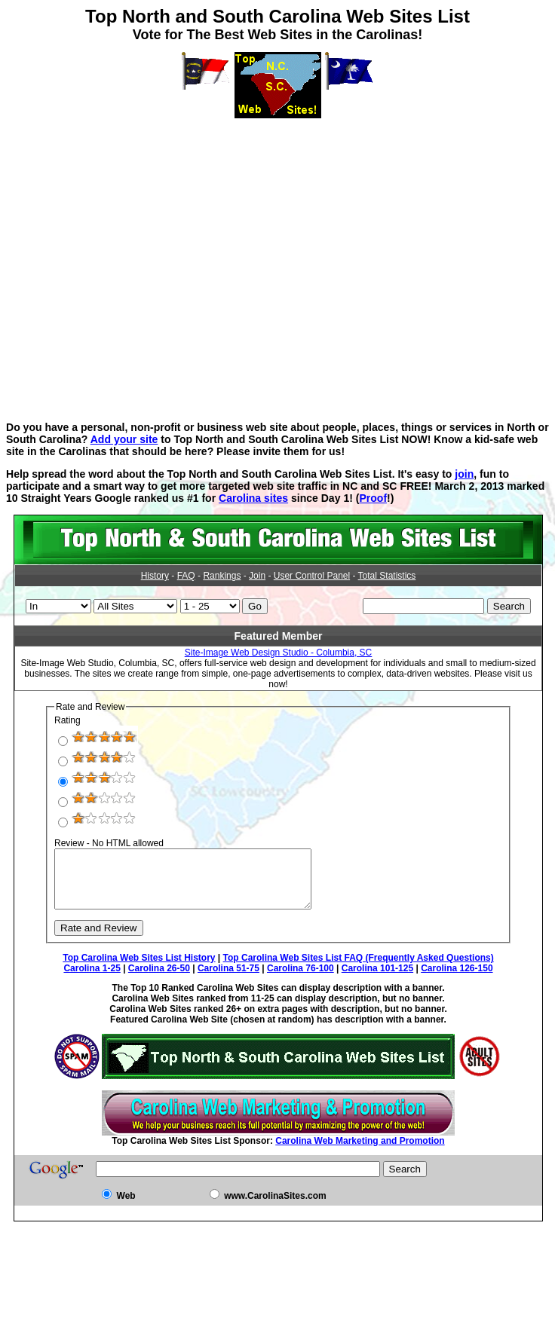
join (464, 474)
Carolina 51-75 (228, 979)
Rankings (222, 575)
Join (257, 575)
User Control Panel (312, 575)
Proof (373, 498)
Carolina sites (253, 498)
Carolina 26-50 (159, 979)
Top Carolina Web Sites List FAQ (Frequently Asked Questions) (358, 969)
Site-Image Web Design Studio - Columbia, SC (279, 652)
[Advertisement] (274, 259)
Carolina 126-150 (456, 979)
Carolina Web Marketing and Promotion (359, 1152)
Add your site (124, 439)
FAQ (186, 575)
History (155, 575)
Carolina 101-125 (377, 979)
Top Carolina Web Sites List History (139, 969)
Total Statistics (387, 575)
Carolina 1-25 (91, 979)
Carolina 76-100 (300, 979)
